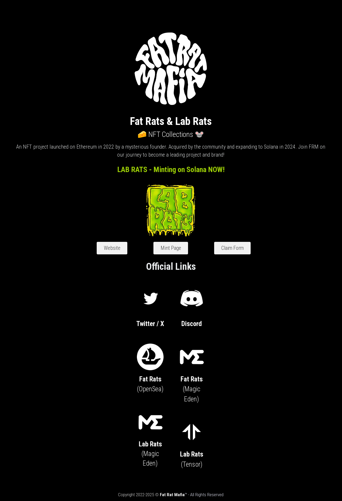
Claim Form (216, 247)
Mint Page (170, 247)
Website (128, 247)
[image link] (153, 294)
